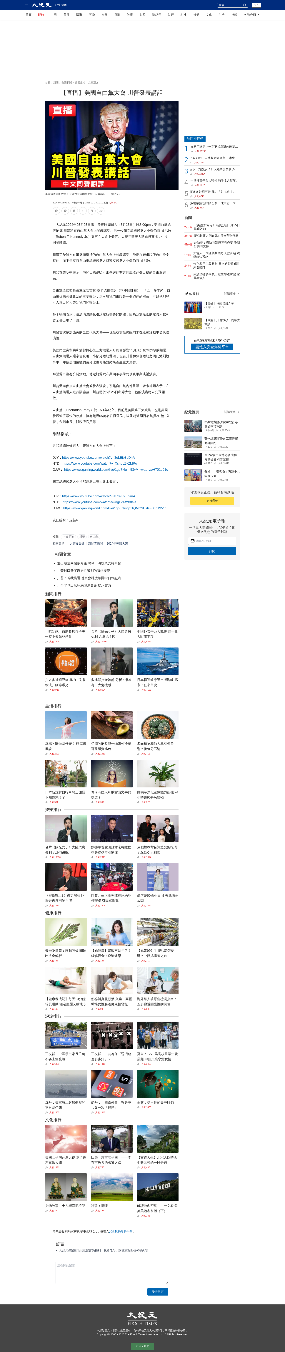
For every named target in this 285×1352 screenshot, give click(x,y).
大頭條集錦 (77, 543)
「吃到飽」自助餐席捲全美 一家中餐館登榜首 (214, 158)
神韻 (234, 14)
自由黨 (94, 536)
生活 (222, 14)
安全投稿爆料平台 (121, 1231)
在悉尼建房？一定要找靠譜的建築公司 (214, 147)
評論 (92, 14)
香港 (117, 14)
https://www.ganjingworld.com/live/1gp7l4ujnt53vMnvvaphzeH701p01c (116, 469)
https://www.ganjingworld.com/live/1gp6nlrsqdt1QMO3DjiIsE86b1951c (114, 508)
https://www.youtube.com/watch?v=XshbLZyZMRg (100, 463)
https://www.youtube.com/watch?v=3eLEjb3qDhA (98, 457)
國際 (79, 14)
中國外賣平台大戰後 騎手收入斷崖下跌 (215, 181)
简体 (64, 5)
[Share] (47, 641)
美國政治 (80, 82)
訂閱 (212, 551)
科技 (183, 14)
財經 (171, 14)
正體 (57, 4)
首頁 (28, 14)
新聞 (56, 82)
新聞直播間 (95, 543)
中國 (54, 14)
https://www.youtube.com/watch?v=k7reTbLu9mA (98, 496)
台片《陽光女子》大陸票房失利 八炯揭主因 (214, 170)
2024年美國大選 (117, 543)
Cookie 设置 (142, 1346)
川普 (82, 536)
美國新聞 (66, 82)
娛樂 (196, 14)
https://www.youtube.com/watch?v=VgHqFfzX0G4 (99, 502)
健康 (130, 14)
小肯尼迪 (68, 536)
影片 (143, 14)
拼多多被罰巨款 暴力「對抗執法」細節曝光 (214, 192)
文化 (209, 14)
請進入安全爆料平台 (212, 347)
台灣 (104, 14)
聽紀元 (156, 14)
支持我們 (212, 500)
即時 (41, 14)
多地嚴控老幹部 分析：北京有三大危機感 (214, 203)
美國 (66, 14)
